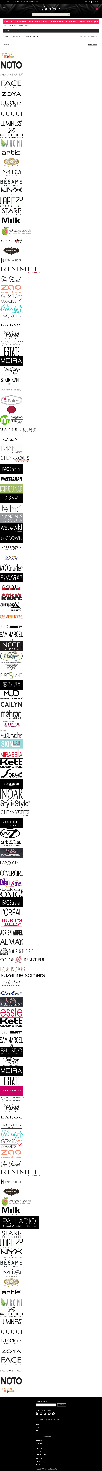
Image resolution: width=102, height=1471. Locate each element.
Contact (95, 2)
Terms (38, 1461)
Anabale (51, 9)
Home (4, 25)
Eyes (37, 1427)
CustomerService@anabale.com (48, 1419)
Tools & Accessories (43, 1437)
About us (87, 2)
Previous (86, 36)
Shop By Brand (18, 25)
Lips (37, 1430)
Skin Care (10, 25)
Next (92, 36)
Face (37, 1424)
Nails (37, 1433)
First (80, 36)
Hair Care (39, 1443)
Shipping (39, 1458)
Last (95, 36)
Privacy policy (41, 1455)
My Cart (38, 1464)
